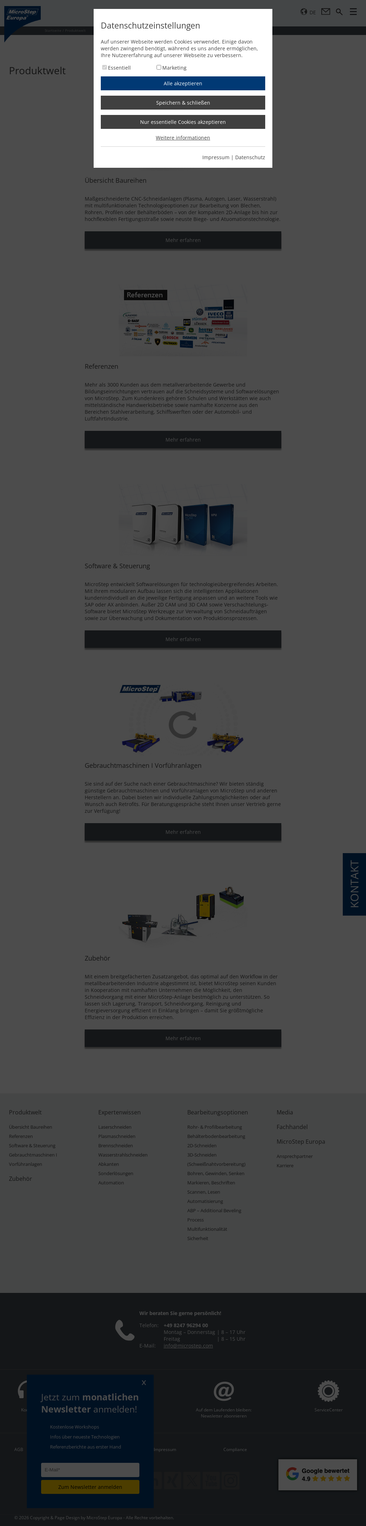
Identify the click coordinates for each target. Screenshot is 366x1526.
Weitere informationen (183, 137)
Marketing (174, 67)
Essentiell (119, 67)
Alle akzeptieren (183, 83)
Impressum (215, 157)
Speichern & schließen (183, 102)
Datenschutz (250, 157)
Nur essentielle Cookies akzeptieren (183, 122)
